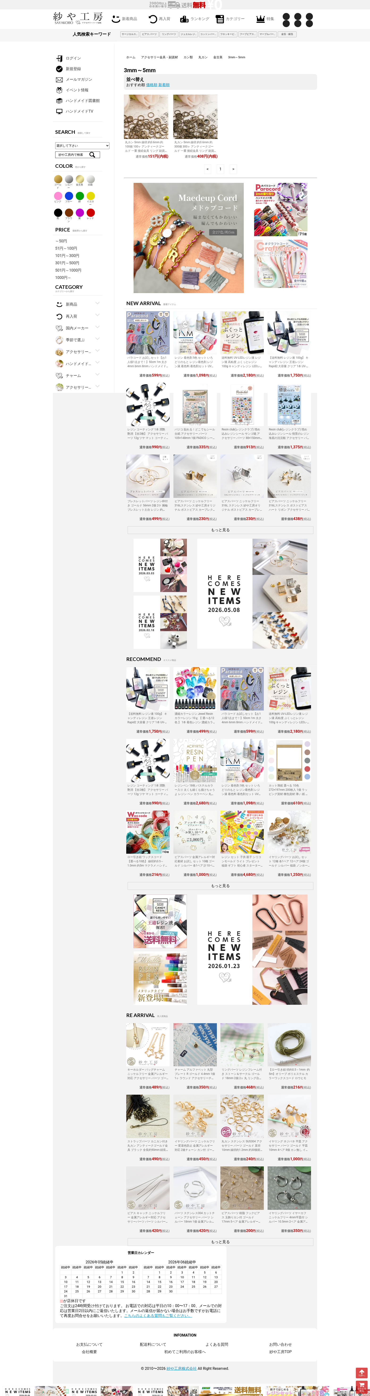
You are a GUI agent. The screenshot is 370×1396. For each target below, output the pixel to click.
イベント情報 (71, 90)
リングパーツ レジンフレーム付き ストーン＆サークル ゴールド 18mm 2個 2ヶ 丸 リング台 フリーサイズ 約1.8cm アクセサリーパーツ (242, 1078)
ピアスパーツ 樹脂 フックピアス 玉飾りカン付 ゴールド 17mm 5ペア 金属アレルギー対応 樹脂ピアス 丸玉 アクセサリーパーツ (241, 1221)
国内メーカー (71, 328)
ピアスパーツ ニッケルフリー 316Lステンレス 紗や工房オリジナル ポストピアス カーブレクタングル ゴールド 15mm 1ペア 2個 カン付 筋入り (195, 510)
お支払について (89, 1344)
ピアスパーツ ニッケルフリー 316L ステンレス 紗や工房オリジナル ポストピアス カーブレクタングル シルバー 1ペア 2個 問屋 (241, 510)
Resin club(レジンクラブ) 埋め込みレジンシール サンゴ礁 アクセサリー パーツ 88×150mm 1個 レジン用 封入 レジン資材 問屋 (242, 438)
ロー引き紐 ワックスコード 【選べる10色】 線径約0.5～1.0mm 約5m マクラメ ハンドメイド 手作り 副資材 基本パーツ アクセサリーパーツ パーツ (147, 865)
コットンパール (208, 34)
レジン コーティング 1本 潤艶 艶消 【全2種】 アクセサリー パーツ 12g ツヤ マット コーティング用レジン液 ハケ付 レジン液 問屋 (147, 438)
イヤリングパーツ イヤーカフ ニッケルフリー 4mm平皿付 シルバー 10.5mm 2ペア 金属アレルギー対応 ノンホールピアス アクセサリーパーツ (288, 1221)
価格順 (151, 85)
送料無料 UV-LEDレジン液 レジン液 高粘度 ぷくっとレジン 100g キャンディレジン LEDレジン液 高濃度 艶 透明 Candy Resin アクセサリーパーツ (241, 366)
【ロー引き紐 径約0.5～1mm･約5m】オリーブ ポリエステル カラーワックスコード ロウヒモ (289, 1074)
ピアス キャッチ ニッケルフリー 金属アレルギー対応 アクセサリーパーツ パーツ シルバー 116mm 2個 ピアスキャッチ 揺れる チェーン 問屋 (146, 1221)
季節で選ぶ (70, 340)
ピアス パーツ (149, 34)
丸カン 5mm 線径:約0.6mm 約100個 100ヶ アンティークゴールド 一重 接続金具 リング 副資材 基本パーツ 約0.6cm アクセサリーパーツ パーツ (145, 151)
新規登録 (68, 69)
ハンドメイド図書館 (77, 101)
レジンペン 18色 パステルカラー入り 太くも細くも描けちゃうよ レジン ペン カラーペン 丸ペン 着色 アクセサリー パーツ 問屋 (195, 794)
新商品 (66, 304)
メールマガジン (73, 80)
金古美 (218, 57)
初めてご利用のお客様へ (185, 1352)
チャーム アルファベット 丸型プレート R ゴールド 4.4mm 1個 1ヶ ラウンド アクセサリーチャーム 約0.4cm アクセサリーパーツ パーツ (195, 1078)
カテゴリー (229, 19)
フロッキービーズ (229, 34)
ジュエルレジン (189, 34)
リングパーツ (169, 34)
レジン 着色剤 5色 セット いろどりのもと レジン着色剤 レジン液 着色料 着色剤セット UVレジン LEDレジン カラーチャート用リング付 (195, 366)
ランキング (193, 19)
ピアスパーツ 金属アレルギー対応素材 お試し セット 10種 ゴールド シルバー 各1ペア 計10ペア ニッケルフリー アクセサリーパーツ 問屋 (195, 865)
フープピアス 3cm (248, 34)
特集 (264, 19)
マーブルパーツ (268, 34)
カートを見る (361, 1387)
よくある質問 (217, 1344)
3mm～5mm (236, 57)
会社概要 (89, 1352)
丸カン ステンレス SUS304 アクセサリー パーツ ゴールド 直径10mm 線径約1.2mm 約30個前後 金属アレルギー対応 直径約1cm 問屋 (242, 1150)
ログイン (68, 58)
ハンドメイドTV (74, 111)
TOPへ (361, 1373)
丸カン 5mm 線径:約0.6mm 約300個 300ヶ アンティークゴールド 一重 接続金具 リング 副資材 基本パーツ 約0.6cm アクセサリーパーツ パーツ (194, 151)
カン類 (188, 57)
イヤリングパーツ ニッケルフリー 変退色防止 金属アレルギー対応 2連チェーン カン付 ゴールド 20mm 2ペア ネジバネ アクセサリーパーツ (195, 1150)
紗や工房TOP (280, 1352)
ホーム (130, 57)
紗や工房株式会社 (182, 1368)
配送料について (153, 1344)
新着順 (164, 85)
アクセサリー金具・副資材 (159, 57)
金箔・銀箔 (287, 34)
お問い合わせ (280, 1344)
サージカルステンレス (130, 34)
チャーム (68, 376)
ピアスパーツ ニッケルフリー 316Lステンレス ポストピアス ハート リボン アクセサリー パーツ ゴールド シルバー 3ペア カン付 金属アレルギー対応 (288, 510)
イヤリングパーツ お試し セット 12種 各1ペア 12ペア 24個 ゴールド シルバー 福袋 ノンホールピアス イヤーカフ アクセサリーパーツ (289, 865)
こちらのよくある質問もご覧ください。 (158, 1315)
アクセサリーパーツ (73, 387)
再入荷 (158, 19)
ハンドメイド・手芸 (73, 364)
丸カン (203, 57)
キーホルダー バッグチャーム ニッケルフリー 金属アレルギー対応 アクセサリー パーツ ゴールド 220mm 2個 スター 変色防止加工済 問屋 (147, 1078)
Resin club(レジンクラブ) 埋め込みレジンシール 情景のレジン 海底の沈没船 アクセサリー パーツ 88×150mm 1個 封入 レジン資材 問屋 (289, 438)
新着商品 (123, 19)
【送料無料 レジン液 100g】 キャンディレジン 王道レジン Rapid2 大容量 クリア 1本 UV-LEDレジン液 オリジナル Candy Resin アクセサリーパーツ (289, 366)
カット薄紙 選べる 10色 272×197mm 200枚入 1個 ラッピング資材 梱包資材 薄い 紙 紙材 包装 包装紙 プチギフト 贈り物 (288, 794)
